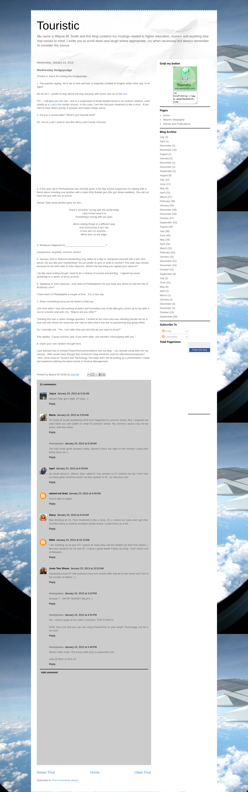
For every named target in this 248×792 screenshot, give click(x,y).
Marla (52, 415)
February (165, 203)
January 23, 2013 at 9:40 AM (85, 493)
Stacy (52, 514)
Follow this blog (199, 352)
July (162, 139)
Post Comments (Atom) (65, 780)
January (164, 160)
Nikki (52, 539)
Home (95, 772)
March (163, 199)
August (164, 156)
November (165, 152)
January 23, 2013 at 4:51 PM (81, 614)
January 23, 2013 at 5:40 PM (81, 647)
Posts (166, 333)
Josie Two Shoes (59, 568)
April (52, 468)
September (166, 173)
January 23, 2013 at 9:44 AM (73, 514)
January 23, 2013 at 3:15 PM (81, 593)
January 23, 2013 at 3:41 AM (73, 393)
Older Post (142, 772)
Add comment (49, 672)
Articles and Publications (176, 126)
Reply (52, 403)
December (165, 147)
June (162, 186)
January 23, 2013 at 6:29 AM (80, 443)
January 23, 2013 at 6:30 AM (72, 468)
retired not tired (58, 493)
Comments (169, 339)
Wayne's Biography (173, 121)
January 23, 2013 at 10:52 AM (87, 568)
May (162, 190)
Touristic (58, 25)
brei (125, 93)
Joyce (52, 393)
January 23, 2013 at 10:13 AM (73, 539)
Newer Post (46, 772)
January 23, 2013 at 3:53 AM (73, 415)
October (164, 220)
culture (54, 104)
